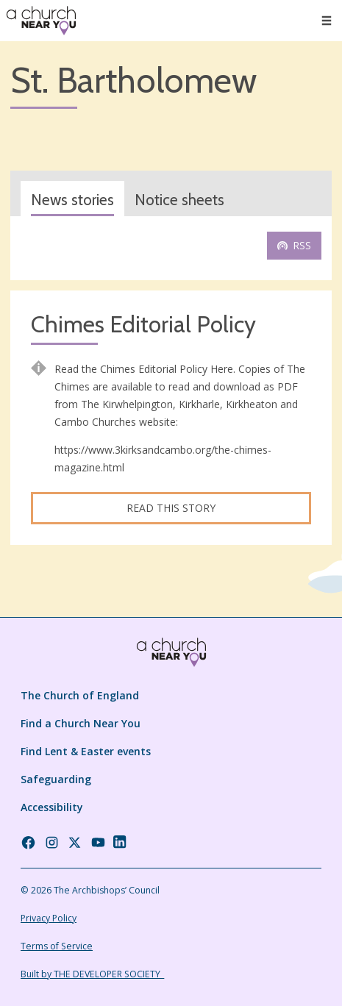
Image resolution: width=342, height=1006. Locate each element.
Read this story (171, 508)
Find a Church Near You (80, 723)
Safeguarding (56, 779)
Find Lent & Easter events (86, 751)
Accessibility (52, 807)
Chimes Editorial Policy (143, 324)
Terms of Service (57, 946)
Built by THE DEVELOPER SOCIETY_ (92, 974)
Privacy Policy (48, 918)
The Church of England (80, 695)
